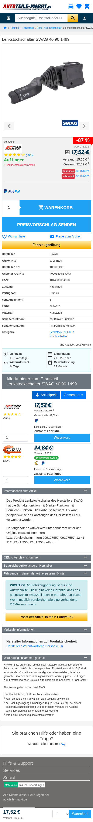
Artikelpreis (46, 395)
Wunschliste (13, 236)
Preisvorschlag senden (46, 224)
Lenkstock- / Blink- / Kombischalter (42, 27)
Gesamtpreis (73, 395)
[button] (9, 126)
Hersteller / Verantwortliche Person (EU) (34, 646)
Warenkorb (55, 207)
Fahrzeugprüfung (46, 245)
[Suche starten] (73, 18)
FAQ (62, 743)
